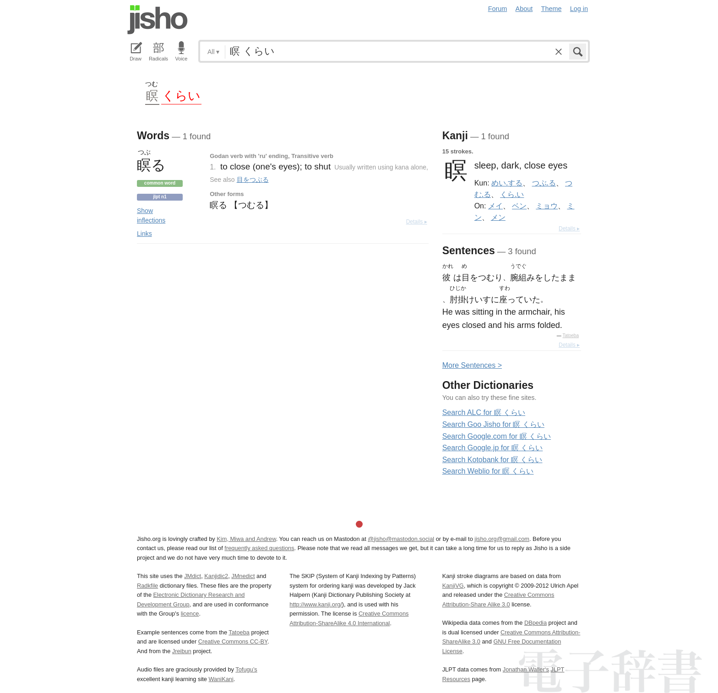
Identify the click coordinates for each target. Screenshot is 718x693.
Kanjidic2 (216, 576)
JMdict (192, 576)
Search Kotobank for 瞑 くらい (492, 460)
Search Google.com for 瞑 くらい (496, 436)
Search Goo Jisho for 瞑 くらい (493, 424)
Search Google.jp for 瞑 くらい (492, 448)
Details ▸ (416, 221)
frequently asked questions (259, 548)
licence (190, 613)
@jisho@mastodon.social (401, 538)
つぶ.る (544, 183)
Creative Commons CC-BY (232, 641)
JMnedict (243, 576)
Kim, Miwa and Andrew (246, 538)
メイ (495, 206)
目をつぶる (253, 179)
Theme (551, 8)
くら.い (512, 194)
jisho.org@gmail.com (501, 538)
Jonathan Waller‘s (526, 669)
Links (144, 233)
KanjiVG (453, 585)
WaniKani (221, 679)
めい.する (506, 183)
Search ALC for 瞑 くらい (483, 412)
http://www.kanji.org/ (315, 604)
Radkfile (147, 585)
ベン (519, 206)
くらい (181, 95)
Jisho (157, 19)
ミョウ (547, 206)
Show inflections (151, 215)
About (524, 8)
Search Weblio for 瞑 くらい (488, 471)
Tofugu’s (246, 669)
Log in (579, 8)
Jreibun (181, 651)
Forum (497, 8)
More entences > (472, 365)
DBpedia (535, 622)
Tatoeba (570, 335)
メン (498, 217)
